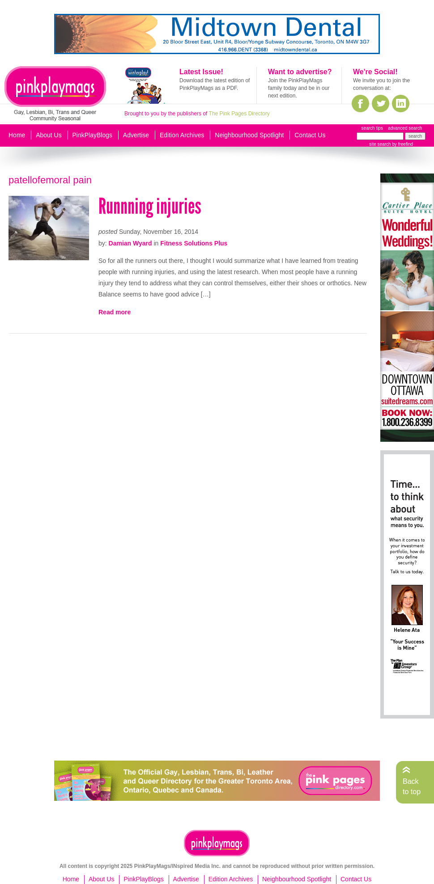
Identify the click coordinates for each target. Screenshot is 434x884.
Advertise (136, 135)
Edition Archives (182, 135)
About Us (49, 135)
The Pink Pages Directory (239, 113)
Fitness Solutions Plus (193, 243)
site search (380, 144)
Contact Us (309, 135)
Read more (114, 312)
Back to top (412, 786)
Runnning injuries (149, 206)
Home (17, 135)
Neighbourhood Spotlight (249, 135)
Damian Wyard (130, 243)
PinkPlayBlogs (92, 135)
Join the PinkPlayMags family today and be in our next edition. (298, 88)
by (402, 144)
